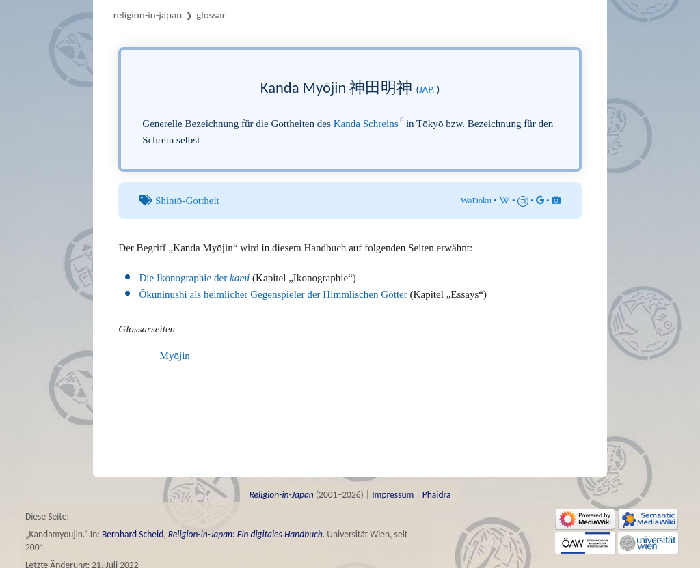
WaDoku (476, 200)
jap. (427, 89)
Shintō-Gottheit (187, 200)
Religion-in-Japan (147, 15)
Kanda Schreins (366, 123)
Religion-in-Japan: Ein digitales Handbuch (245, 534)
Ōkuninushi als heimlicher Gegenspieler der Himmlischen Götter (273, 294)
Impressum (393, 494)
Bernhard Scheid (132, 534)
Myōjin (175, 355)
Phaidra (436, 494)
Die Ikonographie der (194, 277)
